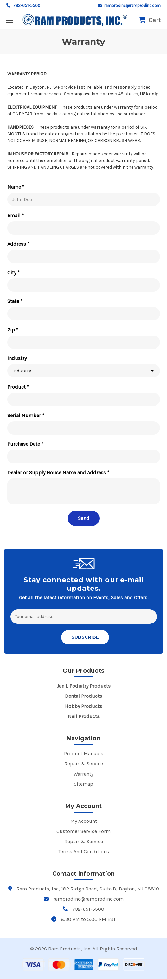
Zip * (12, 330)
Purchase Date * (25, 444)
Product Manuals (83, 753)
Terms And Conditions (83, 852)
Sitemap (83, 784)
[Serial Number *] (83, 428)
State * (14, 301)
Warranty (83, 774)
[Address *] (83, 256)
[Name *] (83, 199)
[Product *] (83, 399)
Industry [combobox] (21, 371)
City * (13, 273)
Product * (18, 387)
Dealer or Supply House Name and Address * (58, 473)
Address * (18, 244)
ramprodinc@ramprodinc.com (129, 5)
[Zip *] (83, 342)
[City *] (83, 285)
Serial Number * (25, 415)
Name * (15, 187)
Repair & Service (83, 764)
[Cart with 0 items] (150, 20)
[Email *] (83, 228)
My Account (83, 821)
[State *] (83, 313)
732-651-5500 (23, 5)
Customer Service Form (83, 831)
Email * (15, 215)
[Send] (84, 518)
